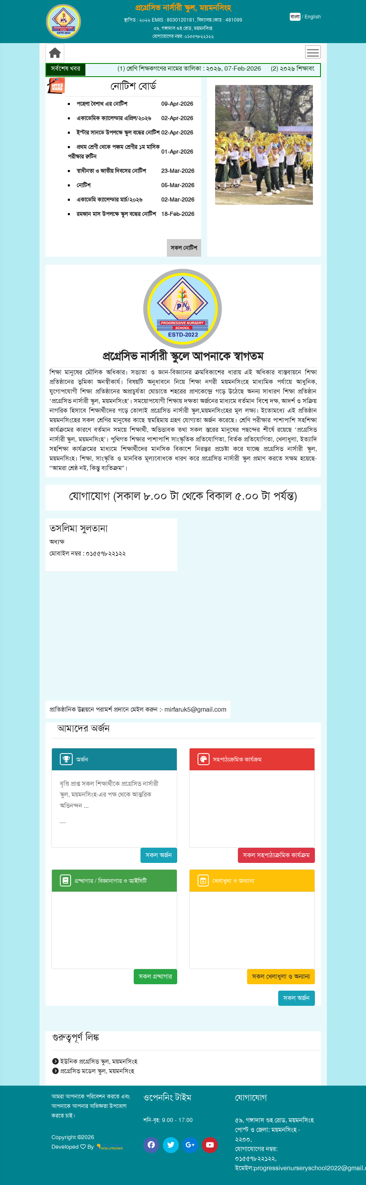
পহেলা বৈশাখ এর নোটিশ (102, 103)
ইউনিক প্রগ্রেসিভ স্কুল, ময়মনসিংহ (94, 1061)
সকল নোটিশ (184, 247)
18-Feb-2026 (177, 214)
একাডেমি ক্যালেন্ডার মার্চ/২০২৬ (109, 199)
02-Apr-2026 (177, 118)
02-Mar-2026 (177, 199)
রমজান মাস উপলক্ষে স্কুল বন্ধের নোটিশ (116, 214)
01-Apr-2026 (177, 151)
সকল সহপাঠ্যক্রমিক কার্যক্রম (276, 855)
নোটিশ (84, 185)
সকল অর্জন (159, 855)
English (313, 17)
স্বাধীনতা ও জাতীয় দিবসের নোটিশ (111, 170)
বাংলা (295, 17)
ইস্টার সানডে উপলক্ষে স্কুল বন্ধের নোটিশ (118, 132)
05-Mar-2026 (177, 185)
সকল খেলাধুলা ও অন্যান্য (281, 976)
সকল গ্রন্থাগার (155, 976)
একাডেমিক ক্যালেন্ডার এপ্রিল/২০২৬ (114, 118)
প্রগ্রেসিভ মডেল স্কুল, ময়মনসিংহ (93, 1071)
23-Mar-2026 (177, 170)
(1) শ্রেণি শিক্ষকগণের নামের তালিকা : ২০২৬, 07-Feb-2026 (199, 68)
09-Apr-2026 (177, 103)
